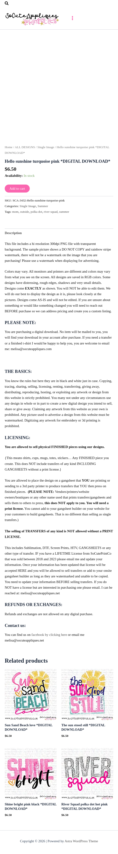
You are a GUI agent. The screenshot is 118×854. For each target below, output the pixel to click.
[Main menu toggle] (72, 18)
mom (15, 211)
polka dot (36, 211)
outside (24, 211)
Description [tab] (13, 233)
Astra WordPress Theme (81, 841)
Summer (43, 206)
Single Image (45, 147)
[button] (7, 3)
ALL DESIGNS (25, 147)
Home (9, 147)
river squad (51, 211)
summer (64, 211)
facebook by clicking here (49, 635)
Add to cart (17, 188)
